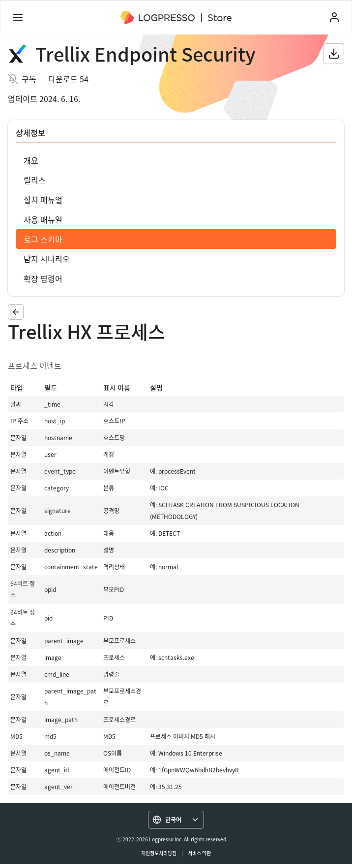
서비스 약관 (199, 853)
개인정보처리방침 (158, 853)
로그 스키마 (43, 239)
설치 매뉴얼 (43, 200)
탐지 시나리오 (47, 259)
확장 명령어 (43, 278)
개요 (31, 160)
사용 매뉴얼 (43, 219)
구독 (29, 79)
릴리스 (35, 180)
